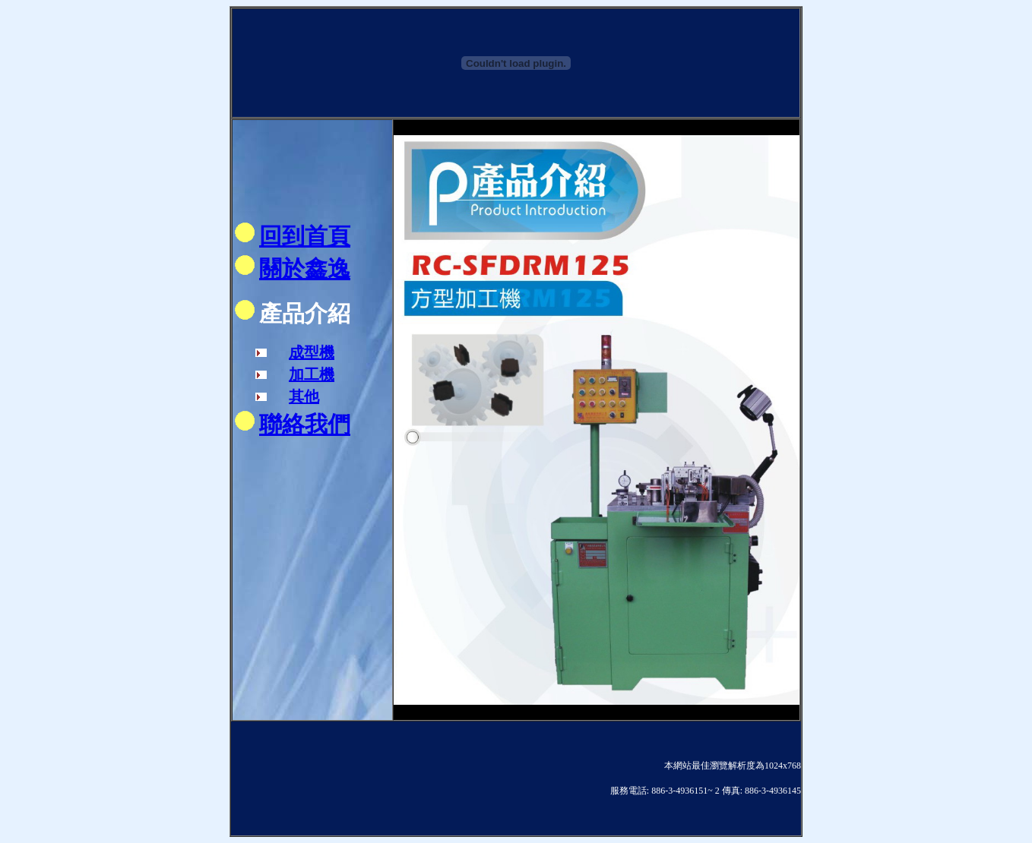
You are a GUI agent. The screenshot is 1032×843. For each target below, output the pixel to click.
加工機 (311, 374)
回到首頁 (304, 235)
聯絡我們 (304, 424)
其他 (304, 396)
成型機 (311, 352)
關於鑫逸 (304, 268)
